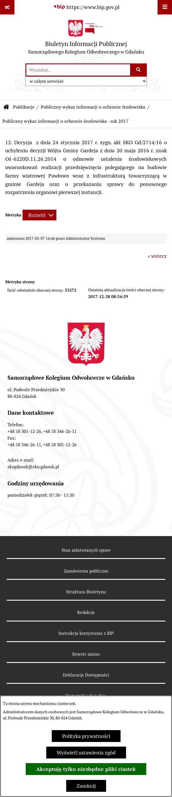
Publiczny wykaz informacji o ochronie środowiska (93, 107)
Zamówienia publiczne (86, 571)
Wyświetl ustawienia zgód (86, 752)
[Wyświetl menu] (165, 7)
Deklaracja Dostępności (86, 675)
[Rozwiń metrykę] (39, 215)
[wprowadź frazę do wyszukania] (78, 69)
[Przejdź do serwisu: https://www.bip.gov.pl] (86, 7)
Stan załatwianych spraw (86, 550)
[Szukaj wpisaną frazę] (139, 69)
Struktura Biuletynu (86, 592)
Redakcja (86, 612)
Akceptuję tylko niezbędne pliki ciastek (86, 769)
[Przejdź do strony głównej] (86, 38)
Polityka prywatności (86, 736)
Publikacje (23, 107)
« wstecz (157, 256)
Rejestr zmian (86, 654)
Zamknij (86, 786)
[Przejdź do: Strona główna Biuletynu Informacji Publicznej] (6, 107)
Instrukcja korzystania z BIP (86, 633)
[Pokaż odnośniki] (7, 7)
